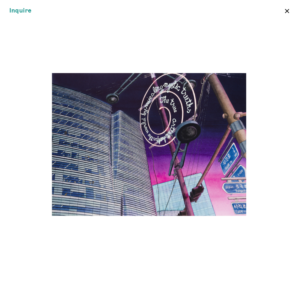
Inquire (20, 11)
